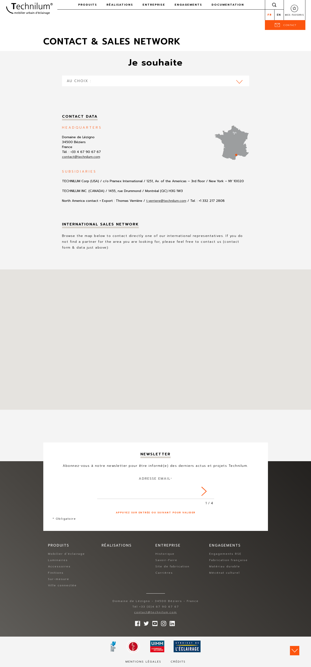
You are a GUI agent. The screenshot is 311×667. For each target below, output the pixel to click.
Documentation (228, 5)
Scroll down (294, 650)
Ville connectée (62, 585)
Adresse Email (155, 478)
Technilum (29, 8)
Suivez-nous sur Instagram (162, 622)
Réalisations (119, 5)
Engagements (188, 5)
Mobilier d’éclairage (66, 554)
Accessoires (59, 566)
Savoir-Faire (166, 560)
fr (269, 15)
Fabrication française (228, 560)
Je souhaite (155, 62)
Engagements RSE (225, 554)
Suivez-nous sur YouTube (153, 622)
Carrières (164, 573)
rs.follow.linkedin (171, 622)
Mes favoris (294, 15)
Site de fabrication (172, 566)
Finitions (56, 573)
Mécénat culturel (224, 573)
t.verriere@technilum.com (166, 200)
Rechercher (274, 4)
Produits (87, 5)
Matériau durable (224, 566)
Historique (165, 554)
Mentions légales (143, 662)
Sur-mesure (58, 579)
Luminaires (58, 560)
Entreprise (154, 5)
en (279, 15)
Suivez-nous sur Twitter (145, 622)
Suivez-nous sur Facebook (136, 622)
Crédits (178, 662)
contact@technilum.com (81, 156)
